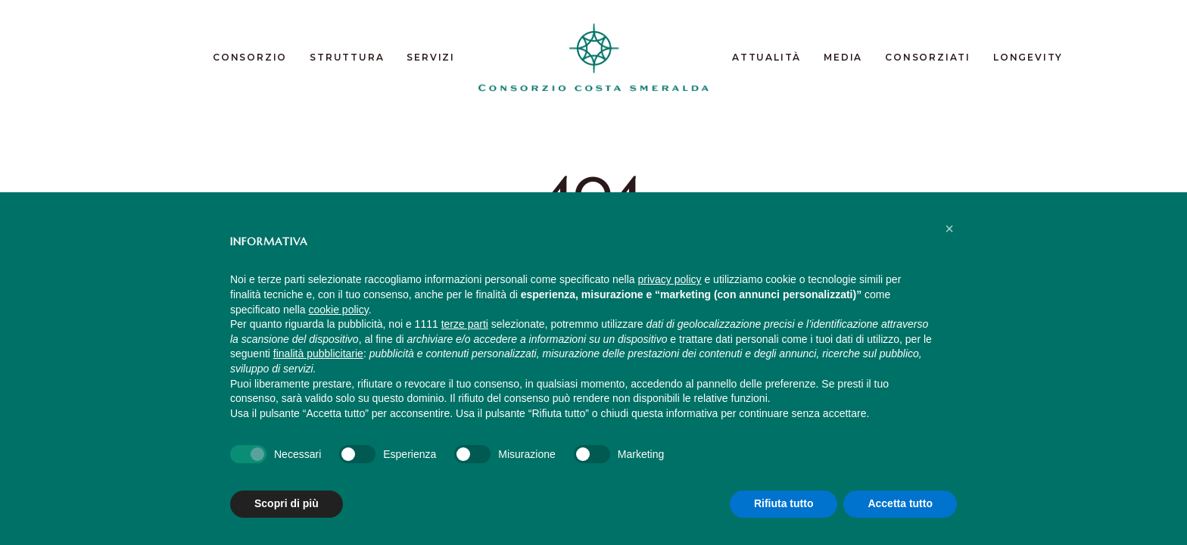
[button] (949, 228)
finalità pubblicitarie (318, 353)
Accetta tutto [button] (900, 503)
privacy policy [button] (670, 279)
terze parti (464, 324)
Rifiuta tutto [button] (784, 503)
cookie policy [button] (339, 310)
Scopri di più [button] (286, 503)
